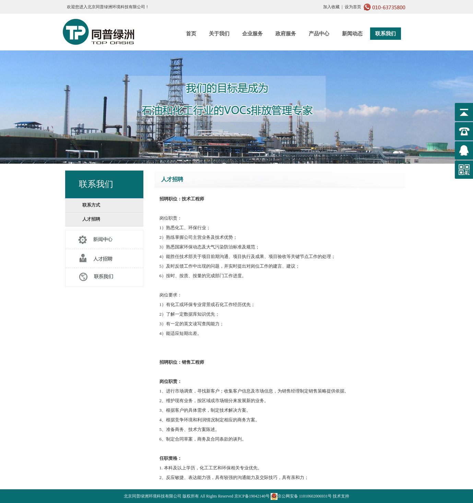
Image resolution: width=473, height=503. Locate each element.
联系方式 (91, 205)
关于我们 (219, 33)
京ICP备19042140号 (252, 496)
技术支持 (341, 496)
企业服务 (252, 33)
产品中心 (319, 33)
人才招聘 (91, 219)
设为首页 (353, 6)
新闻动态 (352, 33)
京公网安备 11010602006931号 (301, 496)
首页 (191, 33)
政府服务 (285, 33)
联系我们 (385, 33)
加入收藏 (331, 6)
